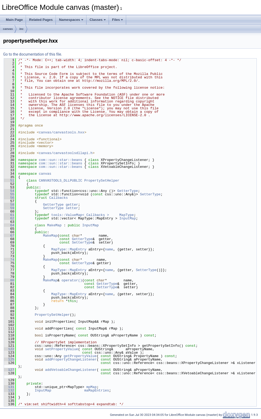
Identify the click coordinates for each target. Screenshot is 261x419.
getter (72, 204)
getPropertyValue (80, 356)
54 (9, 190)
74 (9, 259)
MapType (126, 215)
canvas (8, 28)
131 (9, 387)
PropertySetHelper (102, 180)
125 (9, 359)
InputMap (127, 218)
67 (9, 235)
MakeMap (54, 225)
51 (9, 180)
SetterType (150, 194)
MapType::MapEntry (68, 249)
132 (9, 390)
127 (9, 369)
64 (9, 225)
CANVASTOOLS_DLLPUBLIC (60, 180)
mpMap (91, 387)
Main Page (14, 20)
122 (9, 349)
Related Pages (41, 20)
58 (9, 204)
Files (117, 20)
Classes (98, 20)
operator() (72, 280)
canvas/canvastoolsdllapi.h (66, 153)
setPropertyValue (61, 349)
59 (9, 208)
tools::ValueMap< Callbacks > (80, 215)
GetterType (127, 190)
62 (9, 218)
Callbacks (58, 197)
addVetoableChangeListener (71, 369)
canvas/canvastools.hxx (61, 132)
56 (9, 197)
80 (9, 280)
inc (21, 28)
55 (9, 194)
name (109, 249)
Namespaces (71, 20)
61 (9, 215)
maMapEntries (96, 390)
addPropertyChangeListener (71, 359)
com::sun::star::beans (60, 159)
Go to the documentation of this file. (32, 54)
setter (72, 208)
